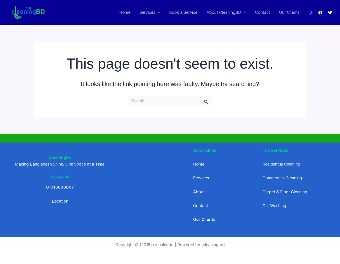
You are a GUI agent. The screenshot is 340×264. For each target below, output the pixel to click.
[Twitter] (330, 13)
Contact (263, 12)
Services (154, 12)
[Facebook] (320, 13)
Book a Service (186, 12)
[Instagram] (311, 13)
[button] (161, 12)
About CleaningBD (228, 12)
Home (129, 12)
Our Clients (289, 12)
